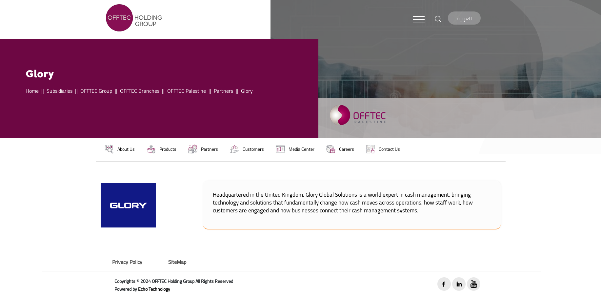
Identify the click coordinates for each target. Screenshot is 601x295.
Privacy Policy (127, 262)
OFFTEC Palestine (186, 91)
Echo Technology (154, 289)
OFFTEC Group (96, 91)
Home (32, 91)
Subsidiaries (59, 91)
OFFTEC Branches (139, 91)
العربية (464, 18)
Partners (223, 91)
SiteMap (177, 262)
